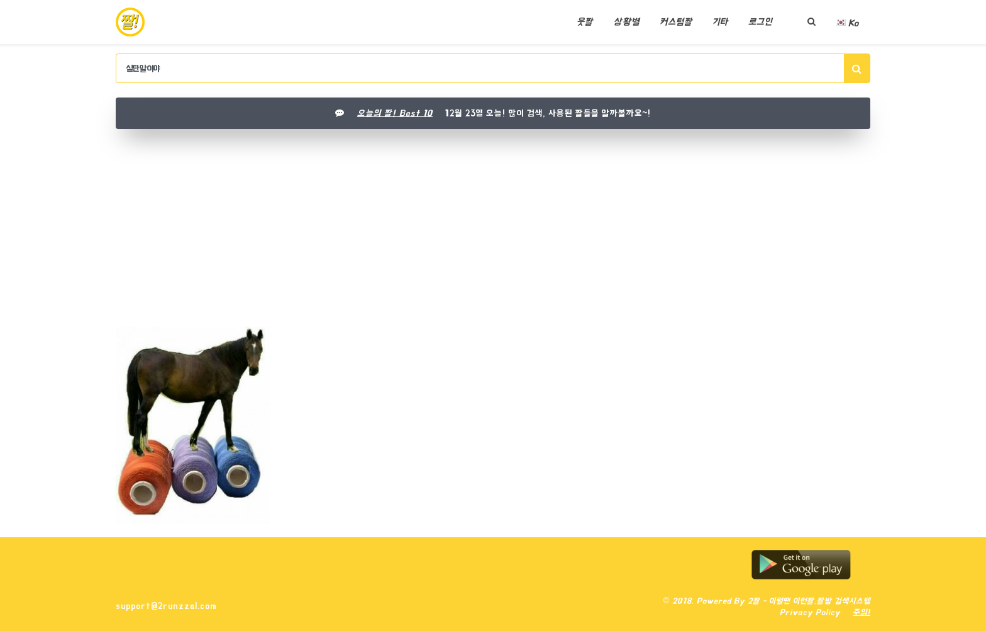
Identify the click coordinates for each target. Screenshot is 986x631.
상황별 (626, 21)
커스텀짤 (676, 21)
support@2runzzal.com (166, 605)
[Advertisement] (493, 232)
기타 (720, 21)
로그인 (760, 21)
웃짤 (585, 21)
